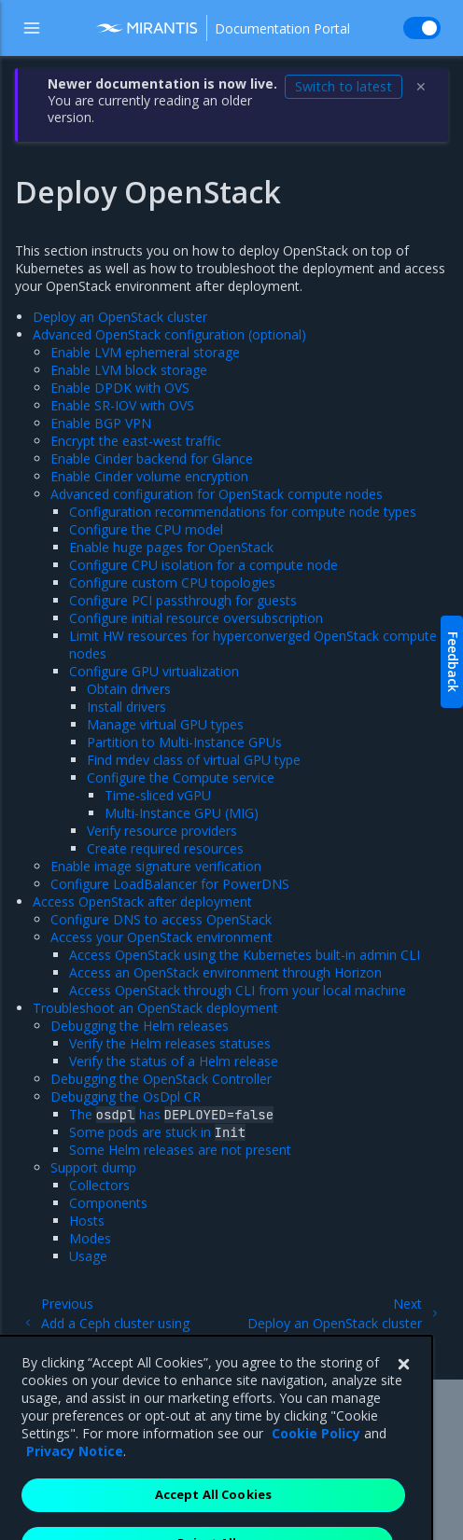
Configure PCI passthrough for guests (183, 600)
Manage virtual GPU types (165, 724)
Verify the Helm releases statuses (170, 1043)
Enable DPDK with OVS (119, 387)
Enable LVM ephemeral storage (145, 352)
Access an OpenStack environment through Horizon (225, 972)
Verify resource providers (162, 830)
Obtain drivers (129, 689)
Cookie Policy (316, 1462)
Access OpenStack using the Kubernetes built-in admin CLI (244, 955)
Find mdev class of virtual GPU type (194, 760)
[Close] (403, 1393)
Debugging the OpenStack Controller (161, 1079)
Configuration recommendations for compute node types (242, 511)
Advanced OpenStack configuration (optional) (169, 334)
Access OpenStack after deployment (142, 901)
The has (171, 1114)
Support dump (93, 1167)
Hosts (87, 1220)
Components (108, 1203)
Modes (90, 1238)
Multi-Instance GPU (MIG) (182, 813)
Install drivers (126, 706)
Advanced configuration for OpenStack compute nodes (216, 494)
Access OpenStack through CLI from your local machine (237, 990)
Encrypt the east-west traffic (135, 441)
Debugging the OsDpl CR (125, 1096)
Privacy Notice (74, 1480)
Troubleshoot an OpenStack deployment (155, 1008)
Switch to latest (343, 86)
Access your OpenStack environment (161, 937)
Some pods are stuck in (157, 1132)
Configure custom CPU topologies (172, 582)
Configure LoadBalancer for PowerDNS (169, 884)
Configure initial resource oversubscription (196, 618)
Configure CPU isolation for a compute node (203, 565)
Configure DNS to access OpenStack (161, 919)
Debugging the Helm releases (139, 1025)
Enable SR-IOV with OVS (122, 405)
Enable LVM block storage (128, 370)
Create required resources (165, 848)
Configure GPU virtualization (154, 671)
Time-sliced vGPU (158, 795)
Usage (88, 1256)
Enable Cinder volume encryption (149, 476)
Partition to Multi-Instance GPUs (184, 742)
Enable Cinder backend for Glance (151, 458)
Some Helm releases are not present (180, 1149)
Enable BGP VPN (100, 423)
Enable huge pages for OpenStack (171, 547)
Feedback (453, 661)
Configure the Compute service (180, 777)
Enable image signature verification (155, 866)
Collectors (99, 1185)
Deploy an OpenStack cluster (120, 317)
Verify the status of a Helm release (173, 1061)
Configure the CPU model (146, 529)
